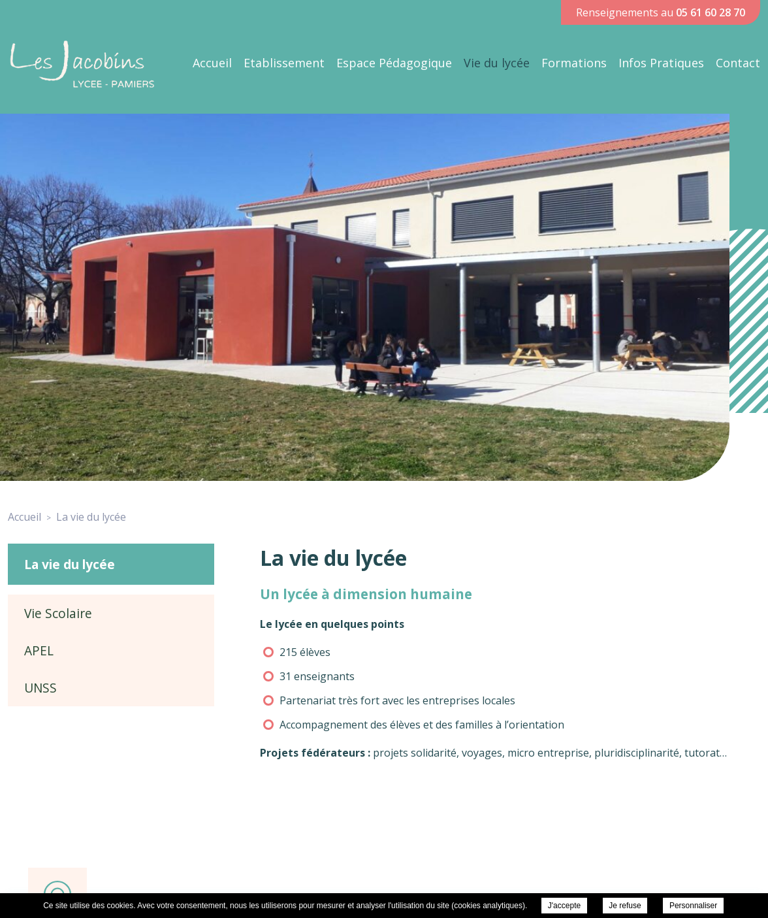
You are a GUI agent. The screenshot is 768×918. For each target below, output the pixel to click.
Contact (738, 63)
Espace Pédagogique (394, 63)
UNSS (40, 688)
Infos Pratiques (661, 63)
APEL (39, 650)
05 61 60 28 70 (710, 12)
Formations (574, 63)
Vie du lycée (497, 63)
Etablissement (284, 63)
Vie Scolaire (58, 613)
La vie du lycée (69, 564)
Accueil (212, 63)
